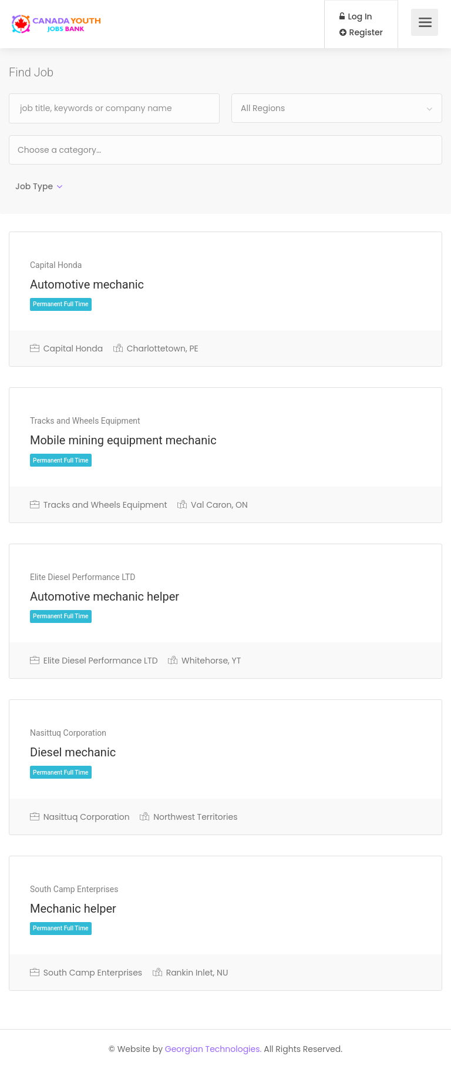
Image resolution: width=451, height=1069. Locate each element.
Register (361, 32)
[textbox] (97, 149)
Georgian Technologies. (213, 1049)
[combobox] (336, 108)
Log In (355, 16)
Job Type (34, 186)
